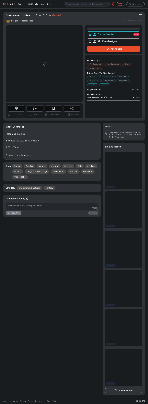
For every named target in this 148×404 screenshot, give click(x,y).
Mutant (42, 166)
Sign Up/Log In (135, 4)
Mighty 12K (94, 77)
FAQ (54, 401)
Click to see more (123, 390)
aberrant (73, 171)
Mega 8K (122, 77)
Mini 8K (93, 85)
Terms (30, 401)
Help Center (40, 401)
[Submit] (67, 4)
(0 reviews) (56, 15)
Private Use (119, 137)
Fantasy (49, 188)
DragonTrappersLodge (37, 171)
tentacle (54, 166)
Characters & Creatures (29, 188)
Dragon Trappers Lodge (22, 21)
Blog (48, 401)
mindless (91, 166)
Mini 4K (105, 85)
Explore (21, 4)
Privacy (23, 401)
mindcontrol (58, 171)
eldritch (17, 171)
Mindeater (87, 171)
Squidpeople (20, 177)
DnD (80, 166)
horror (17, 166)
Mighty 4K (123, 81)
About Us (14, 401)
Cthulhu (29, 166)
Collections (46, 4)
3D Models (33, 4)
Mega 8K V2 (94, 81)
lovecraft (68, 166)
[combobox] (82, 4)
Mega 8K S (109, 77)
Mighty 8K (109, 81)
